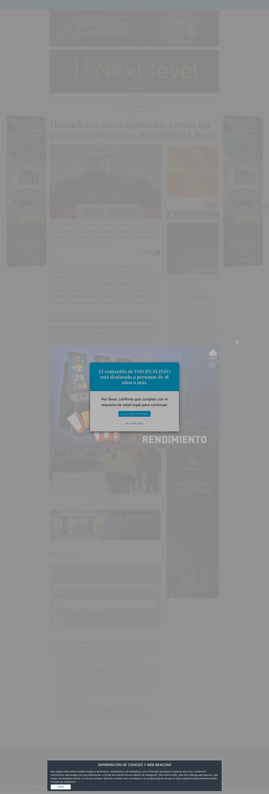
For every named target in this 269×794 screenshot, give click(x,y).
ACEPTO (60, 786)
